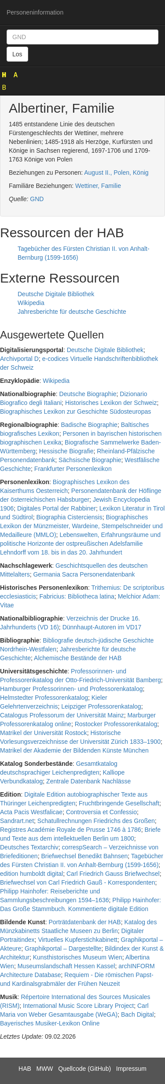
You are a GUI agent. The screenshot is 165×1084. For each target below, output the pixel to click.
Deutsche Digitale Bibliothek (56, 294)
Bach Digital (137, 1014)
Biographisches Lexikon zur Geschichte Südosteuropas (75, 411)
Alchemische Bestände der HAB (77, 657)
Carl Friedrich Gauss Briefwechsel (113, 873)
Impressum (131, 1068)
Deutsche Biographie (88, 393)
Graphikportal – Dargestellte (63, 948)
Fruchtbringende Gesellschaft (119, 803)
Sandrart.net (17, 820)
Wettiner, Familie (98, 185)
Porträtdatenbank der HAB (84, 922)
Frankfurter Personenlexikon (73, 468)
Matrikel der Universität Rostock (43, 732)
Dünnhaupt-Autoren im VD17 (102, 627)
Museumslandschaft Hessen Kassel (66, 966)
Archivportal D (19, 358)
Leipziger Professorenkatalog (101, 706)
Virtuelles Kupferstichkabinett (77, 939)
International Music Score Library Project (78, 1005)
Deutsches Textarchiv (29, 847)
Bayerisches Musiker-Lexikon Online (49, 1023)
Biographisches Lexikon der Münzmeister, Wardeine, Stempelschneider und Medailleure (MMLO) (81, 526)
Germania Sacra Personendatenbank (84, 574)
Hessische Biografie (66, 451)
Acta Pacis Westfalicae (31, 812)
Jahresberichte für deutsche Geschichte (72, 311)
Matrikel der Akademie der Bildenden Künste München (74, 750)
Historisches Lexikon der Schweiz (111, 402)
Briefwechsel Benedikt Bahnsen (84, 856)
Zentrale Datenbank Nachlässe (88, 781)
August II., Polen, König (116, 172)
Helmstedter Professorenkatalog (44, 697)
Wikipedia (31, 302)
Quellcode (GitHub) (84, 1068)
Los (17, 54)
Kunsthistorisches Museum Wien (77, 957)
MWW (44, 1068)
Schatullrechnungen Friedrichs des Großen (96, 820)
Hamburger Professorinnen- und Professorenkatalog (71, 688)
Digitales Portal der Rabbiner (56, 508)
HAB (24, 1068)
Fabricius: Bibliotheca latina (76, 596)
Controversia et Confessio (101, 812)
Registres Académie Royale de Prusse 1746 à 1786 (70, 829)
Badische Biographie (89, 424)
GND (37, 198)
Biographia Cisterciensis (70, 517)
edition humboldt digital (31, 873)
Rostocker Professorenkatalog (116, 724)
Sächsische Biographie (90, 459)
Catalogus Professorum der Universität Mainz (62, 715)
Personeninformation (35, 12)
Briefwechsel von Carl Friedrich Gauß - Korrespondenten (77, 882)
